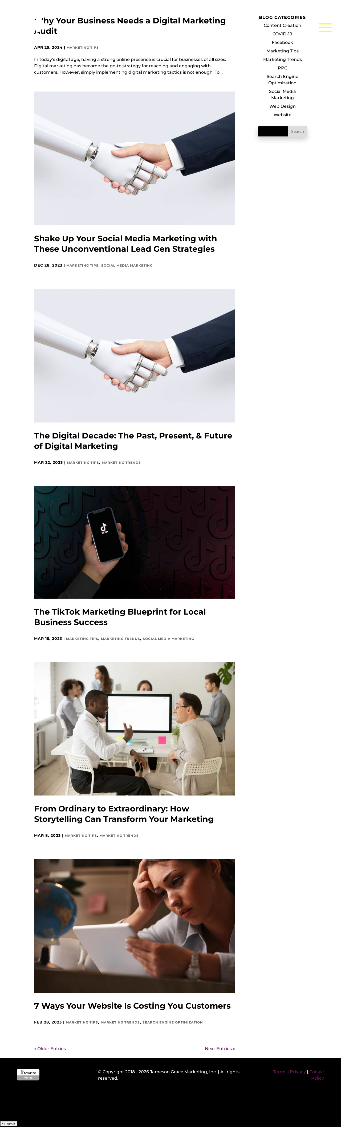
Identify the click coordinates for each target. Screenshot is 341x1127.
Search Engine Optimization (173, 1022)
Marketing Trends (121, 463)
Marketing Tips (82, 265)
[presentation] (40, 1103)
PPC (282, 68)
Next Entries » (220, 1048)
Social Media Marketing (127, 265)
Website (282, 114)
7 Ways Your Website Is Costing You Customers (132, 1006)
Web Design (282, 106)
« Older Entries (50, 1048)
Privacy (298, 1071)
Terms (279, 1071)
